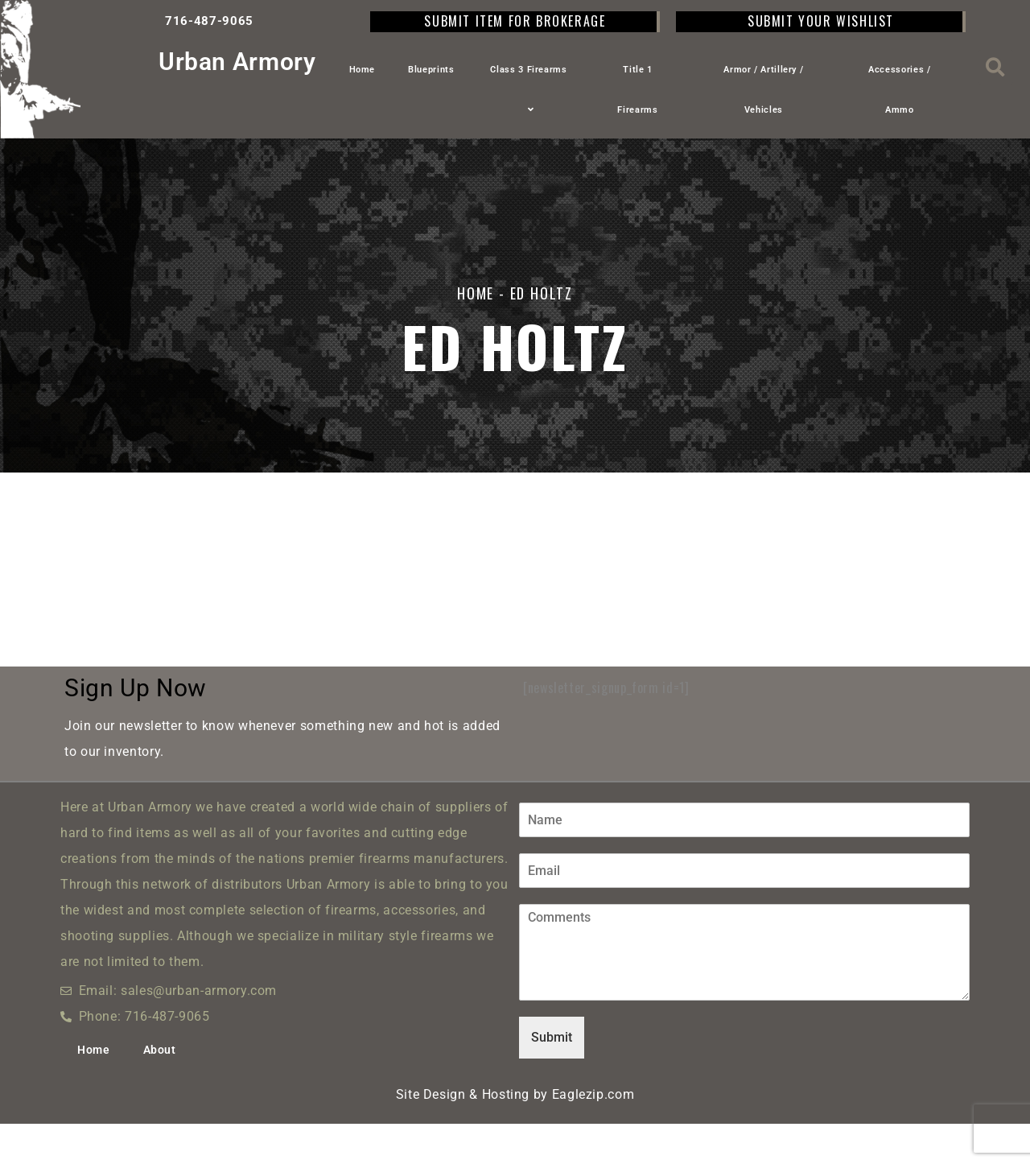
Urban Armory (237, 61)
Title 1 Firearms (637, 89)
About (159, 1090)
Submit (551, 1077)
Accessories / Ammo (899, 89)
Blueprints (431, 69)
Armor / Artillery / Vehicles (763, 89)
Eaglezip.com (593, 1134)
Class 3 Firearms (528, 89)
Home (362, 69)
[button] (995, 67)
